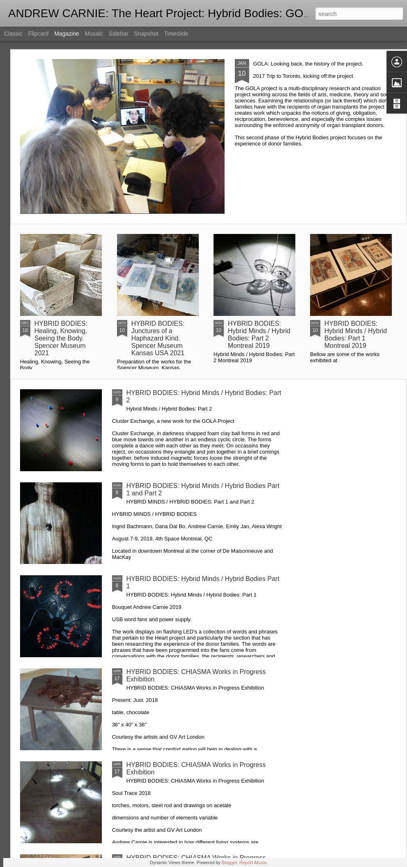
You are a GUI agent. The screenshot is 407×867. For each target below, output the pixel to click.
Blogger (229, 862)
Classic (13, 33)
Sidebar (118, 33)
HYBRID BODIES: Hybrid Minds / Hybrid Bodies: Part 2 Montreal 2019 (259, 334)
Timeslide (176, 33)
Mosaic (94, 33)
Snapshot (146, 33)
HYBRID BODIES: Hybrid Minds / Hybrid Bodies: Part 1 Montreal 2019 (355, 334)
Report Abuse (253, 862)
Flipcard (38, 33)
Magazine (66, 33)
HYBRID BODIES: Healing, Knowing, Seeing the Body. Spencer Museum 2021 (61, 338)
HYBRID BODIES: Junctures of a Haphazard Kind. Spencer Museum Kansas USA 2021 (157, 338)
